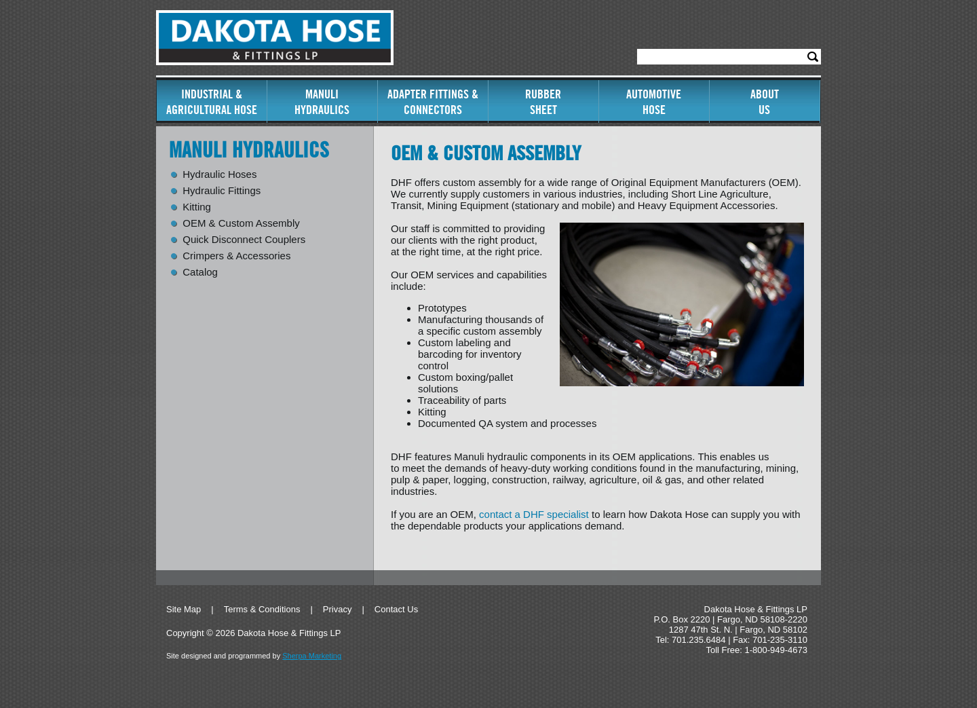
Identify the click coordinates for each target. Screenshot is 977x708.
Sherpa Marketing (311, 656)
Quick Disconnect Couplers (244, 239)
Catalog (200, 272)
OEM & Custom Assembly (241, 223)
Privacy (337, 609)
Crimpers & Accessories (236, 255)
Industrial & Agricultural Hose (211, 101)
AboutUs (764, 101)
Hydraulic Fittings (222, 190)
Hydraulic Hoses (219, 174)
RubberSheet (543, 101)
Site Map (183, 609)
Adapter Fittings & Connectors (432, 101)
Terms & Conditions (262, 609)
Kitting (197, 207)
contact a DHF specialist (534, 514)
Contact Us (396, 609)
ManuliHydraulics (321, 101)
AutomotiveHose (653, 101)
